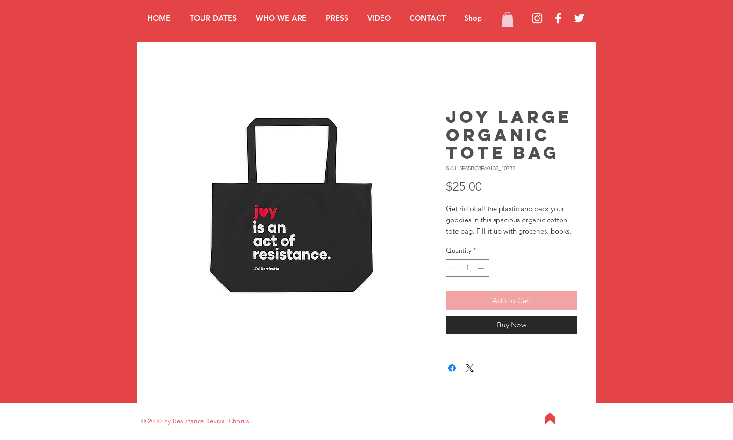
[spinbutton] (467, 268)
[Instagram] (537, 18)
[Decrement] (453, 268)
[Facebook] (558, 18)
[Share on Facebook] (452, 368)
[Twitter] (579, 18)
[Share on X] (469, 368)
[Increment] (482, 268)
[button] (507, 19)
